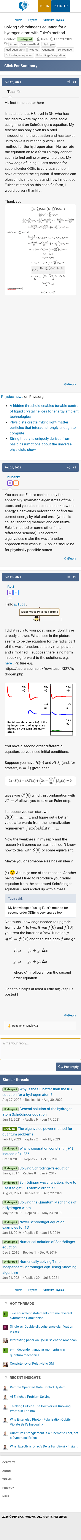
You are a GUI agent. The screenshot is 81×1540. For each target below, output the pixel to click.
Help (5, 1496)
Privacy (8, 1487)
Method (33, 49)
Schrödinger (65, 49)
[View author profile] (16, 483)
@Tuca (19, 604)
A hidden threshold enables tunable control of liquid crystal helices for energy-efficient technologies (44, 411)
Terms (7, 1479)
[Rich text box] (40, 1049)
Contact (8, 1462)
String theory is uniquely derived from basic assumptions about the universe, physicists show (41, 444)
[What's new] (74, 6)
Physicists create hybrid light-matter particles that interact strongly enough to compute (43, 427)
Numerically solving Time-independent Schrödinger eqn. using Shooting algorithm (39, 1267)
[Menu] (8, 6)
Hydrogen (49, 44)
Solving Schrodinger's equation (44, 1168)
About (7, 1470)
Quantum (48, 49)
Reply (72, 384)
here (9, 663)
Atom (13, 44)
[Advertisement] (40, 338)
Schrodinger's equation (50, 55)
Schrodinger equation (19, 55)
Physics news (12, 396)
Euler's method (30, 44)
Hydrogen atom (15, 49)
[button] (68, 82)
